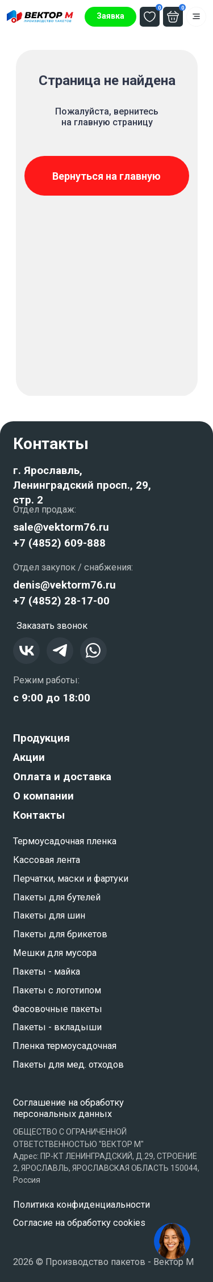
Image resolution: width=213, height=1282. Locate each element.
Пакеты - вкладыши (57, 1027)
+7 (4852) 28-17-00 (61, 601)
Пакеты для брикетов (60, 934)
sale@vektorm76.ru (61, 527)
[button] (110, 17)
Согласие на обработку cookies (79, 1222)
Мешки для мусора (55, 952)
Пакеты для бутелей (57, 897)
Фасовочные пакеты (57, 1009)
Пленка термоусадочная (64, 1045)
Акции (29, 757)
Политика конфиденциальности (81, 1204)
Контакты (39, 815)
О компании (43, 796)
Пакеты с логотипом (56, 990)
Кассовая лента (46, 859)
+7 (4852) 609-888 (59, 543)
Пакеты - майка (46, 971)
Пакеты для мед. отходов (68, 1064)
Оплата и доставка (62, 777)
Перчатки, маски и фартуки (70, 878)
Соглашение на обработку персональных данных (68, 1108)
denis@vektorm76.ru (64, 585)
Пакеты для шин (49, 915)
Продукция (41, 738)
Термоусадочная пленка (64, 841)
